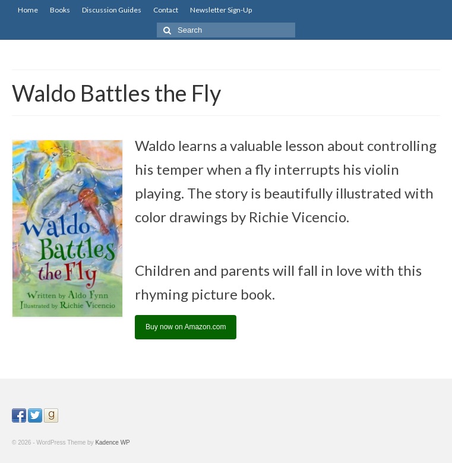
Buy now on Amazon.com (186, 327)
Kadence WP (112, 442)
